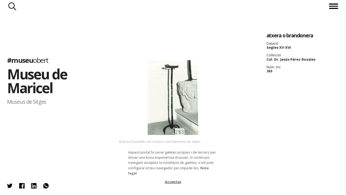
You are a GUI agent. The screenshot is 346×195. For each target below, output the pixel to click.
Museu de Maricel (37, 81)
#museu (27, 60)
